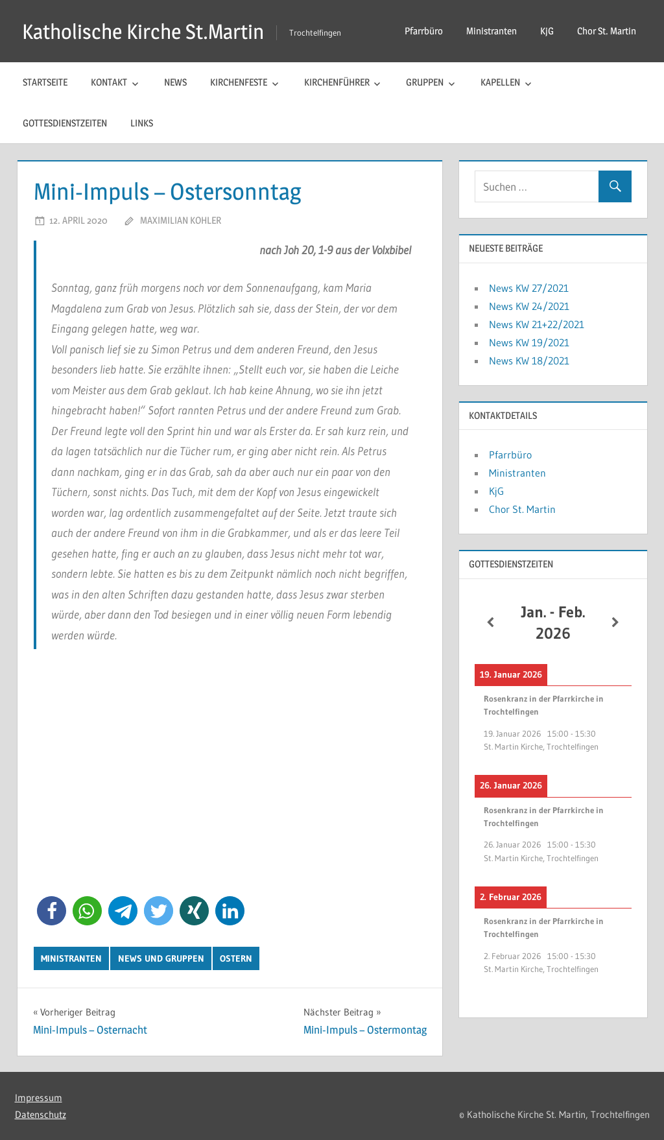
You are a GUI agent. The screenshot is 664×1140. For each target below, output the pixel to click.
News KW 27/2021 (529, 287)
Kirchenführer (337, 82)
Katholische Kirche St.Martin (143, 31)
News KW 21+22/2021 (536, 324)
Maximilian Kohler (180, 220)
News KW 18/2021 (529, 360)
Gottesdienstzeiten (65, 123)
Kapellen (500, 82)
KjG (547, 31)
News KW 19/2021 (529, 342)
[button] (51, 910)
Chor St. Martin (606, 31)
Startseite (45, 82)
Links (141, 123)
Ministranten (491, 31)
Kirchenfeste (238, 82)
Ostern (236, 958)
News (175, 82)
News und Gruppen (161, 958)
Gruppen (425, 82)
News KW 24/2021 (529, 306)
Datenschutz (40, 1114)
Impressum (38, 1097)
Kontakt (109, 82)
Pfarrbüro (424, 31)
